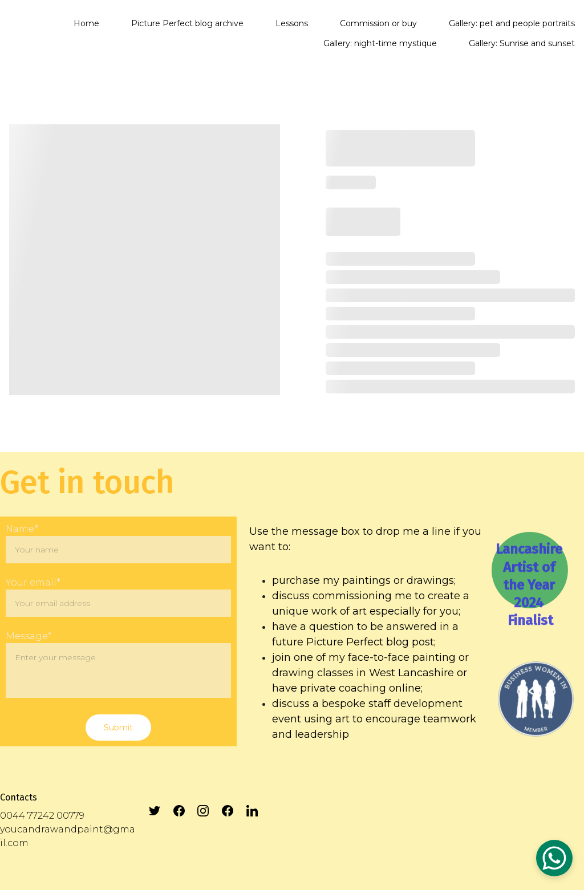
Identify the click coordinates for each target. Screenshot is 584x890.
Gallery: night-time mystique (380, 43)
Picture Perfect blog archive (187, 23)
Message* (29, 636)
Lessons (291, 23)
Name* (22, 528)
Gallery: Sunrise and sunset (522, 43)
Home (86, 23)
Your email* (33, 582)
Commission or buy (378, 23)
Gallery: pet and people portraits (512, 23)
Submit (118, 727)
